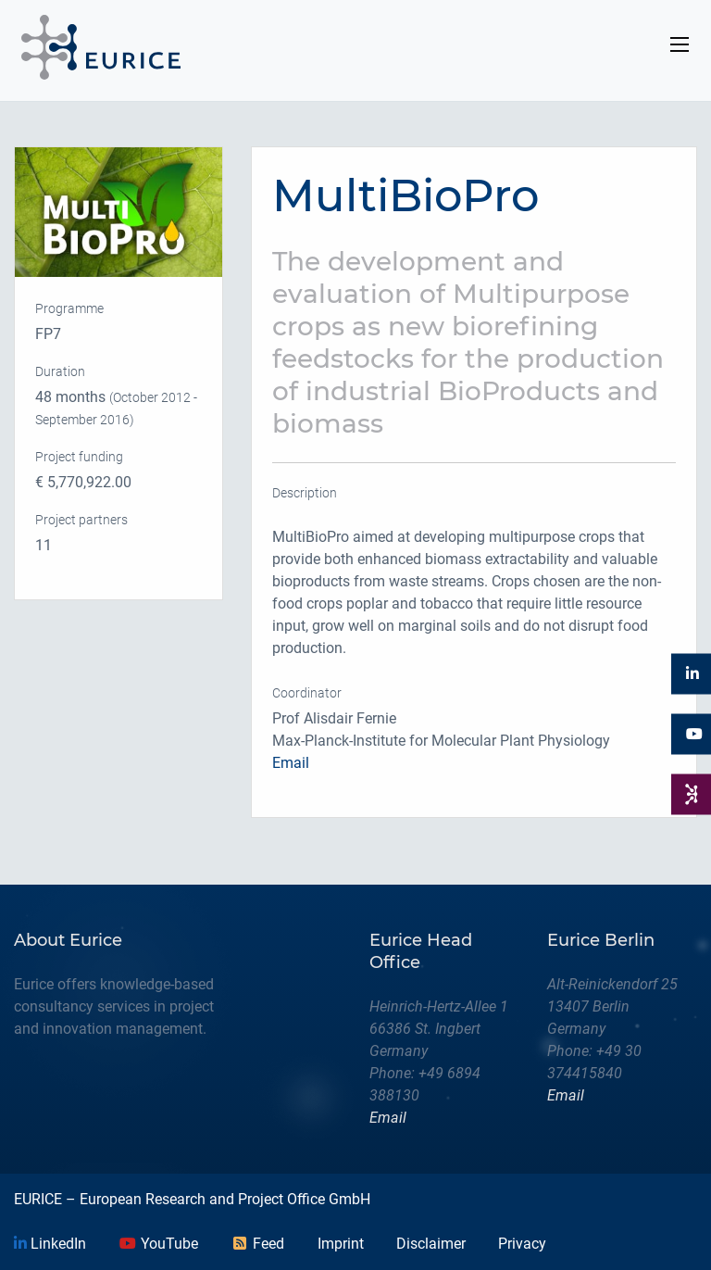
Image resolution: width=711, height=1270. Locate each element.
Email (290, 763)
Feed (257, 1243)
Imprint (341, 1243)
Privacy (522, 1243)
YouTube (158, 1243)
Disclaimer (431, 1243)
